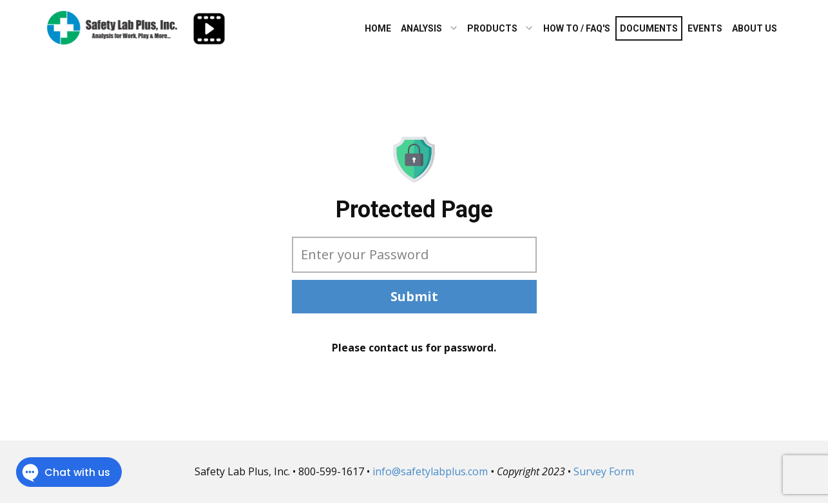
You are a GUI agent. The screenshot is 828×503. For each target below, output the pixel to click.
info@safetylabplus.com (430, 471)
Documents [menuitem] (649, 28)
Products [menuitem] (492, 28)
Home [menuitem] (378, 28)
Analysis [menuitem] (421, 28)
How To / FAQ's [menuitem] (576, 28)
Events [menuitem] (705, 28)
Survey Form (603, 471)
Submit (414, 296)
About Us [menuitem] (754, 28)
